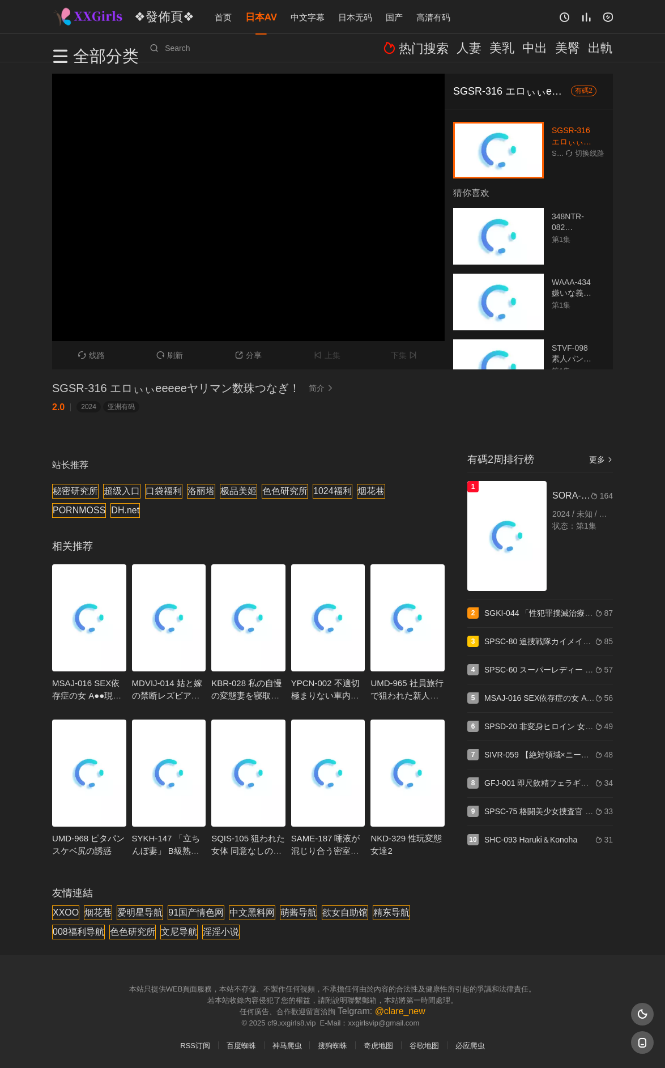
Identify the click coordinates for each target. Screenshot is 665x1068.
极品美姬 (238, 491)
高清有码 (433, 17)
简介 (322, 388)
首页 (223, 17)
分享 (248, 355)
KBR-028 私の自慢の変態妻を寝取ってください (246, 695)
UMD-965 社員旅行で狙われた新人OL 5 (406, 695)
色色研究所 (285, 491)
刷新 (169, 355)
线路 (91, 355)
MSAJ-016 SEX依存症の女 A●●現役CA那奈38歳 (86, 695)
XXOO (66, 912)
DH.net (125, 510)
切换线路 (585, 153)
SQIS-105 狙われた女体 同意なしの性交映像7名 (248, 850)
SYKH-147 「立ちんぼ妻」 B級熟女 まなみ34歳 (166, 850)
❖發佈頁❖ (153, 16)
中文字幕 (308, 17)
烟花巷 (371, 491)
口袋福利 (164, 491)
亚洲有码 (121, 407)
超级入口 (122, 491)
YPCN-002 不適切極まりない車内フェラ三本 (325, 695)
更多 (601, 459)
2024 (88, 407)
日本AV (261, 16)
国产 (394, 17)
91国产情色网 (196, 912)
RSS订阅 (195, 1045)
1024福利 (332, 491)
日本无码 (355, 17)
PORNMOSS (79, 510)
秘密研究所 (75, 491)
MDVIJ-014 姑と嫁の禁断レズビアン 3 (167, 695)
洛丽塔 (201, 491)
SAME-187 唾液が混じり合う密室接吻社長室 (325, 850)
